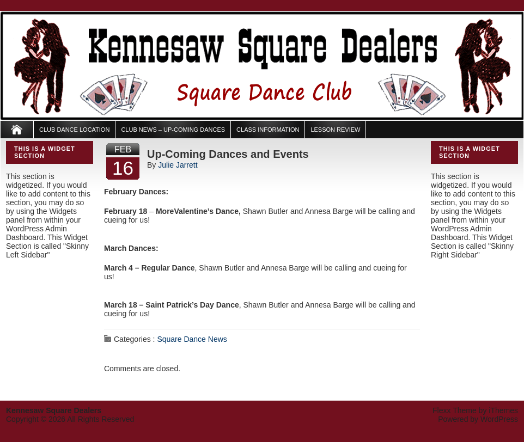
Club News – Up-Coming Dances (173, 129)
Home (17, 129)
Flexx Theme (454, 410)
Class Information (267, 129)
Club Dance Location (74, 129)
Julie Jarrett (177, 165)
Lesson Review (335, 129)
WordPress (499, 419)
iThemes (503, 410)
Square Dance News (192, 339)
